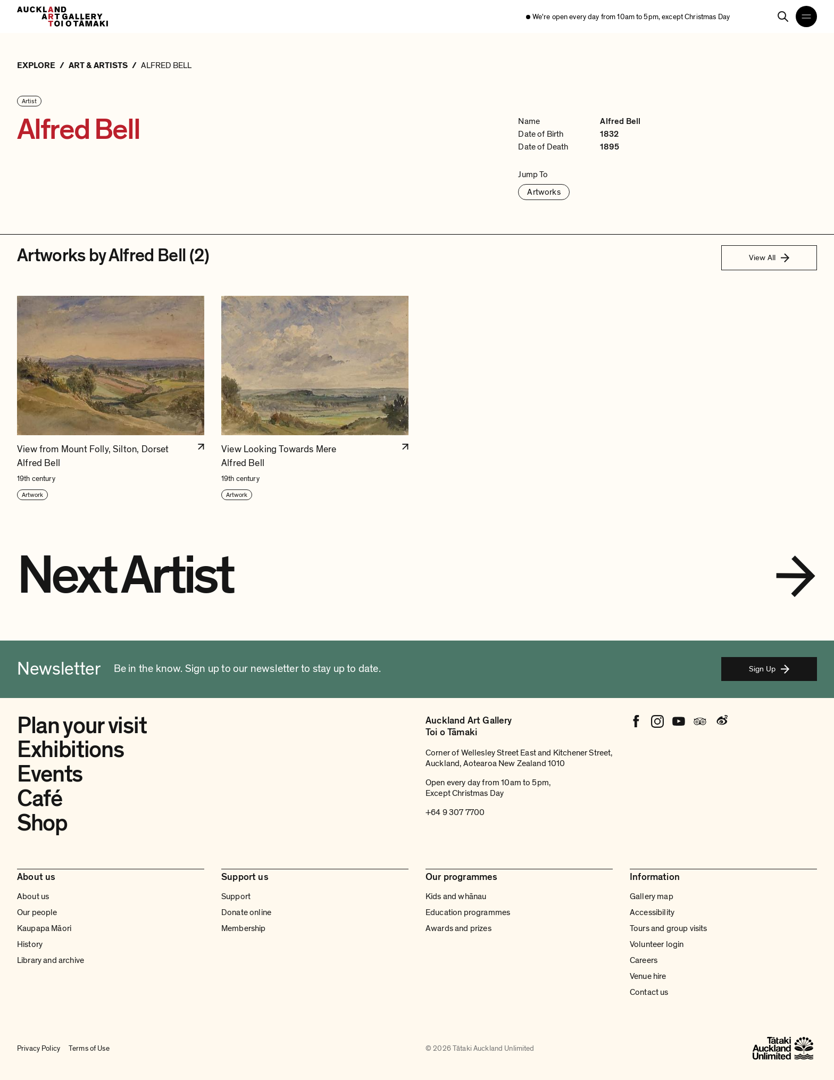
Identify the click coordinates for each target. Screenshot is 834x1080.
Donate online (246, 912)
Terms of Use (89, 1048)
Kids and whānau (456, 896)
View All (769, 257)
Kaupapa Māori (44, 928)
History (30, 944)
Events (49, 774)
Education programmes (468, 912)
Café (39, 798)
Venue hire (648, 976)
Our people (37, 912)
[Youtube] (678, 721)
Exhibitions (70, 749)
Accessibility (652, 912)
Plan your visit (81, 725)
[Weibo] (721, 721)
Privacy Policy (38, 1048)
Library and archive (50, 960)
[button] (110, 398)
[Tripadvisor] (700, 721)
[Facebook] (636, 721)
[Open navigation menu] (806, 16)
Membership (243, 928)
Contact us (649, 992)
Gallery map (651, 896)
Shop (42, 823)
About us (33, 896)
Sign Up (769, 668)
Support (236, 896)
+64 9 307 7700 (455, 812)
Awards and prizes (458, 928)
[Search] (783, 16)
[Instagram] (657, 721)
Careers (643, 960)
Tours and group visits (668, 928)
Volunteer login (656, 944)
